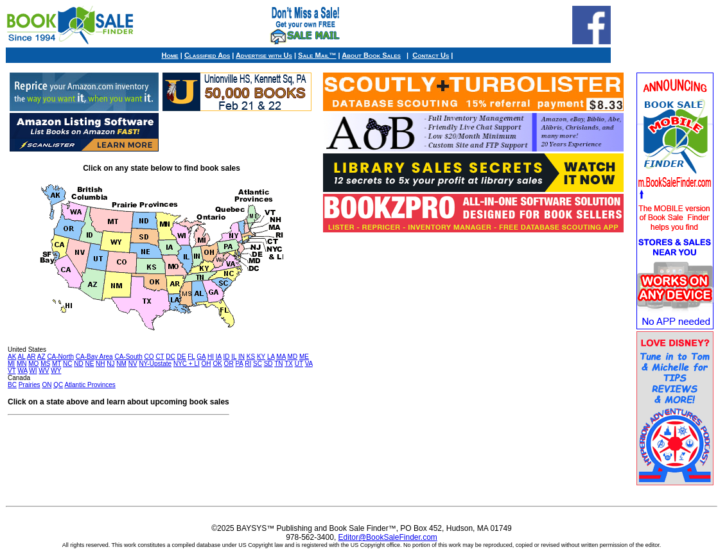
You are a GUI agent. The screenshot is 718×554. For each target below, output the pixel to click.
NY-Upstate (155, 363)
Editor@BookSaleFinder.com (387, 537)
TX (289, 363)
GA (201, 356)
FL (191, 356)
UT (299, 363)
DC (170, 356)
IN (241, 356)
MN (22, 363)
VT (12, 370)
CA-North (60, 356)
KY (261, 356)
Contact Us (430, 55)
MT (56, 363)
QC (58, 384)
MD (293, 356)
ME (304, 356)
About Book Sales (371, 55)
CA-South (128, 356)
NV (132, 363)
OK (217, 363)
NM (121, 363)
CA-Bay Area (94, 356)
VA (309, 363)
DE (181, 356)
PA (239, 363)
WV (44, 370)
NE (89, 363)
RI (248, 363)
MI (11, 363)
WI (33, 370)
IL (233, 356)
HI (210, 356)
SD (268, 363)
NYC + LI (186, 363)
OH (206, 363)
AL (22, 356)
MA (280, 356)
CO (149, 356)
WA (22, 370)
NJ (110, 363)
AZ (41, 356)
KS (251, 356)
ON (46, 384)
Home (170, 55)
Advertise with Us (264, 55)
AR (31, 356)
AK (12, 356)
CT (159, 356)
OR (229, 363)
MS (45, 363)
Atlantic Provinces (89, 384)
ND (78, 363)
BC (12, 384)
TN (278, 363)
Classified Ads (207, 55)
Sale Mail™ (317, 55)
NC (67, 363)
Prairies (29, 384)
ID (226, 356)
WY (56, 370)
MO (33, 363)
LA (271, 356)
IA (219, 356)
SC (257, 363)
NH (100, 363)
